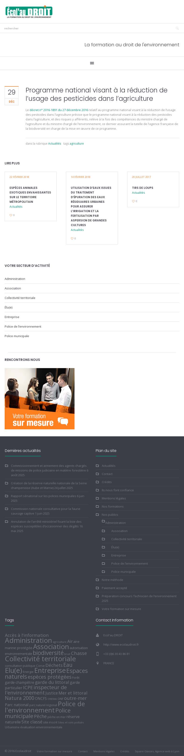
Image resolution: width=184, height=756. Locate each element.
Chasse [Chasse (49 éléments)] (79, 653)
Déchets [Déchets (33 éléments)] (54, 665)
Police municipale (17, 336)
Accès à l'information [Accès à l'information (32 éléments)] (27, 635)
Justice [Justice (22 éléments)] (51, 693)
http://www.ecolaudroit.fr (121, 644)
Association (13, 288)
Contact (107, 474)
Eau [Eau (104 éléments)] (67, 664)
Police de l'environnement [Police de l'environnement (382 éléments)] (45, 706)
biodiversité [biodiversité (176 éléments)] (48, 653)
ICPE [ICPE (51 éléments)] (28, 687)
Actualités (54, 144)
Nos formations (113, 506)
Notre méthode (112, 580)
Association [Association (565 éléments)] (51, 646)
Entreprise (12, 317)
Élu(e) (8, 307)
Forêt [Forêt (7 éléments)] (75, 677)
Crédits (107, 482)
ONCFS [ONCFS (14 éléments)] (41, 698)
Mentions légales (114, 498)
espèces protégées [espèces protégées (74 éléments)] (50, 676)
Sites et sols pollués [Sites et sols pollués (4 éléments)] (71, 722)
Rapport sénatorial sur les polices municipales (43, 496)
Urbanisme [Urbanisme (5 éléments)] (12, 727)
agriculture (77, 144)
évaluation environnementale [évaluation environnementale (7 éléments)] (41, 727)
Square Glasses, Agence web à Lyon (157, 751)
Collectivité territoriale (20, 298)
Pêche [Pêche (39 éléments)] (40, 716)
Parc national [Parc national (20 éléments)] (17, 704)
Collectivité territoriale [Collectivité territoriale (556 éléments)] (40, 658)
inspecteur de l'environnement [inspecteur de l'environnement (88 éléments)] (36, 690)
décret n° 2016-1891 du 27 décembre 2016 (59, 110)
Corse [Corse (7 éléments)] (40, 666)
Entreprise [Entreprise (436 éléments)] (50, 670)
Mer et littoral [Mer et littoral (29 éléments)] (72, 693)
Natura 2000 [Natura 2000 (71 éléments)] (19, 698)
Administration (15, 279)
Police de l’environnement (23, 326)
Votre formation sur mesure (121, 609)
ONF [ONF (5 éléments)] (60, 699)
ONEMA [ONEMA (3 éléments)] (52, 699)
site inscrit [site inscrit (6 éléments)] (50, 722)
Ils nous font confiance (118, 490)
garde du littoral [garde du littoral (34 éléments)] (52, 682)
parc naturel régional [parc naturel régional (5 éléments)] (43, 705)
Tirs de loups (142, 188)
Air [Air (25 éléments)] (70, 641)
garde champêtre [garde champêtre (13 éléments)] (19, 682)
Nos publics (110, 514)
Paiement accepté (114, 588)
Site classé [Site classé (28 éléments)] (31, 722)
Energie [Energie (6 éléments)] (28, 672)
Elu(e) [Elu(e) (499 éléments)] (13, 670)
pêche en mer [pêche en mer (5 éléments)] (57, 717)
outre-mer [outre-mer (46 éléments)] (75, 698)
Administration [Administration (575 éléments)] (28, 640)
